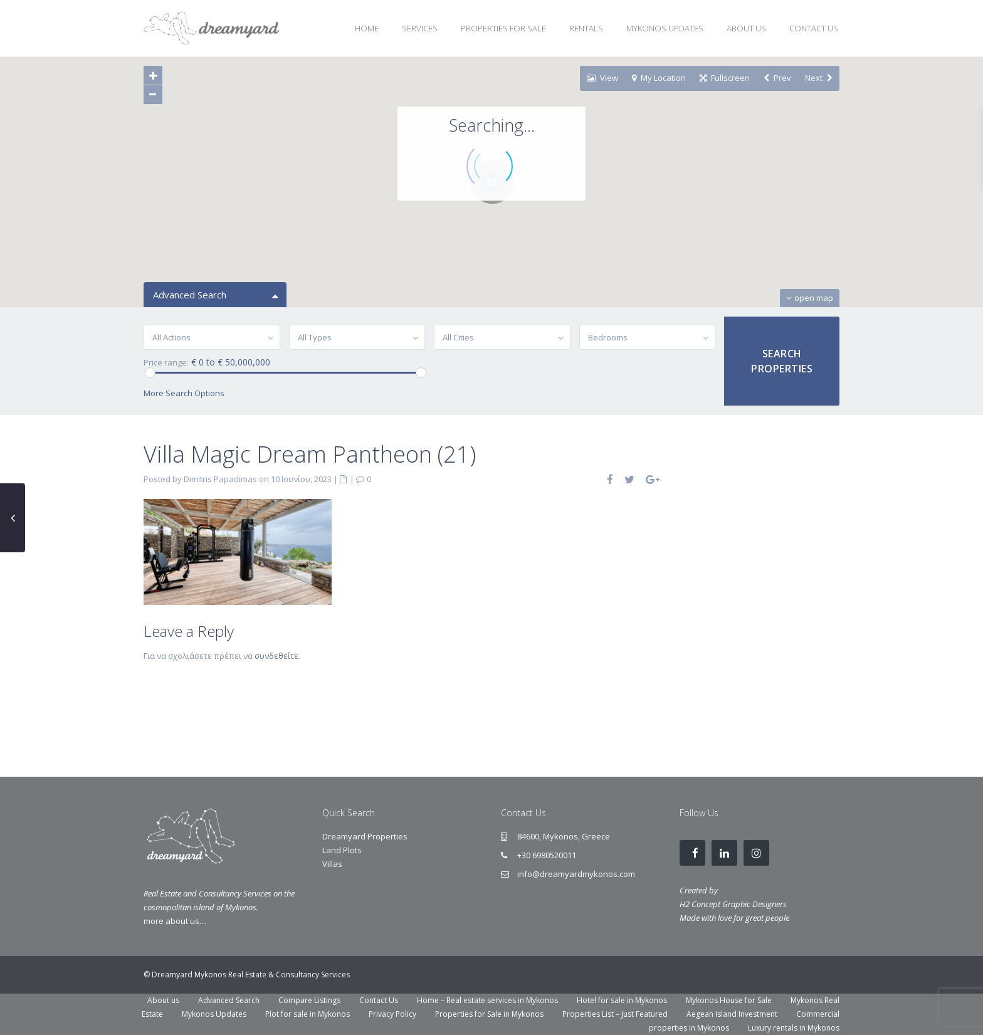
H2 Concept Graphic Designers (733, 904)
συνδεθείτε (276, 655)
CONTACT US (813, 28)
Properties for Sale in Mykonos (489, 1014)
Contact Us (378, 1000)
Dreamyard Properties (364, 836)
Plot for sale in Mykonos (307, 1014)
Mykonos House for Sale (729, 1000)
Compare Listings (309, 1000)
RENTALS (586, 28)
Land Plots (342, 850)
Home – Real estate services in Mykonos (487, 1000)
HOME (367, 28)
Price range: (166, 363)
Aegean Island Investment (731, 1014)
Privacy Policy (392, 1014)
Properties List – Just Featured (615, 1014)
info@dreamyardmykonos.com (576, 874)
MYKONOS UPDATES (664, 28)
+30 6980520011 (546, 855)
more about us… (175, 921)
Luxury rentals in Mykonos (793, 1027)
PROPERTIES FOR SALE (503, 28)
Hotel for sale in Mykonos (622, 1000)
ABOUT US (746, 28)
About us (163, 1000)
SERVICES (420, 28)
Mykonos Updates (214, 1014)
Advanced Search (229, 1000)
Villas (332, 864)
